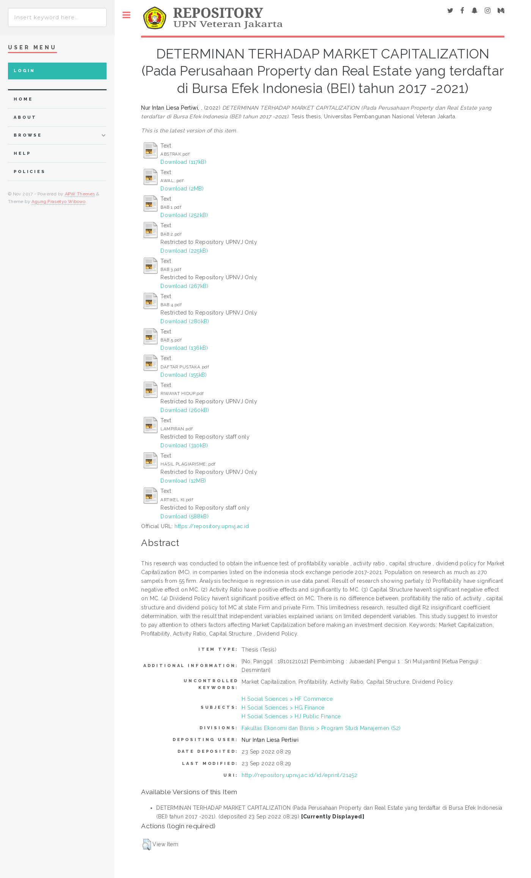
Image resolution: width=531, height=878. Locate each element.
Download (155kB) (183, 375)
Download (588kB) (184, 516)
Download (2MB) (182, 189)
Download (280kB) (184, 321)
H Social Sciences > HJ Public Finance (291, 716)
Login (24, 70)
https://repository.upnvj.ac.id (211, 526)
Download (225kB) (184, 251)
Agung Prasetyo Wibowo (58, 201)
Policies (30, 171)
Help (22, 153)
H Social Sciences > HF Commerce (287, 699)
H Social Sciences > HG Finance (283, 708)
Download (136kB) (184, 348)
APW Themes (80, 194)
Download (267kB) (184, 286)
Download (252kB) (184, 215)
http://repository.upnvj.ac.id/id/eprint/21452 (299, 775)
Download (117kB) (183, 162)
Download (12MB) (183, 481)
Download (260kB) (184, 410)
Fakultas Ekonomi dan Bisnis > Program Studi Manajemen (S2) (321, 728)
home (23, 99)
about (25, 117)
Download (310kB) (184, 445)
